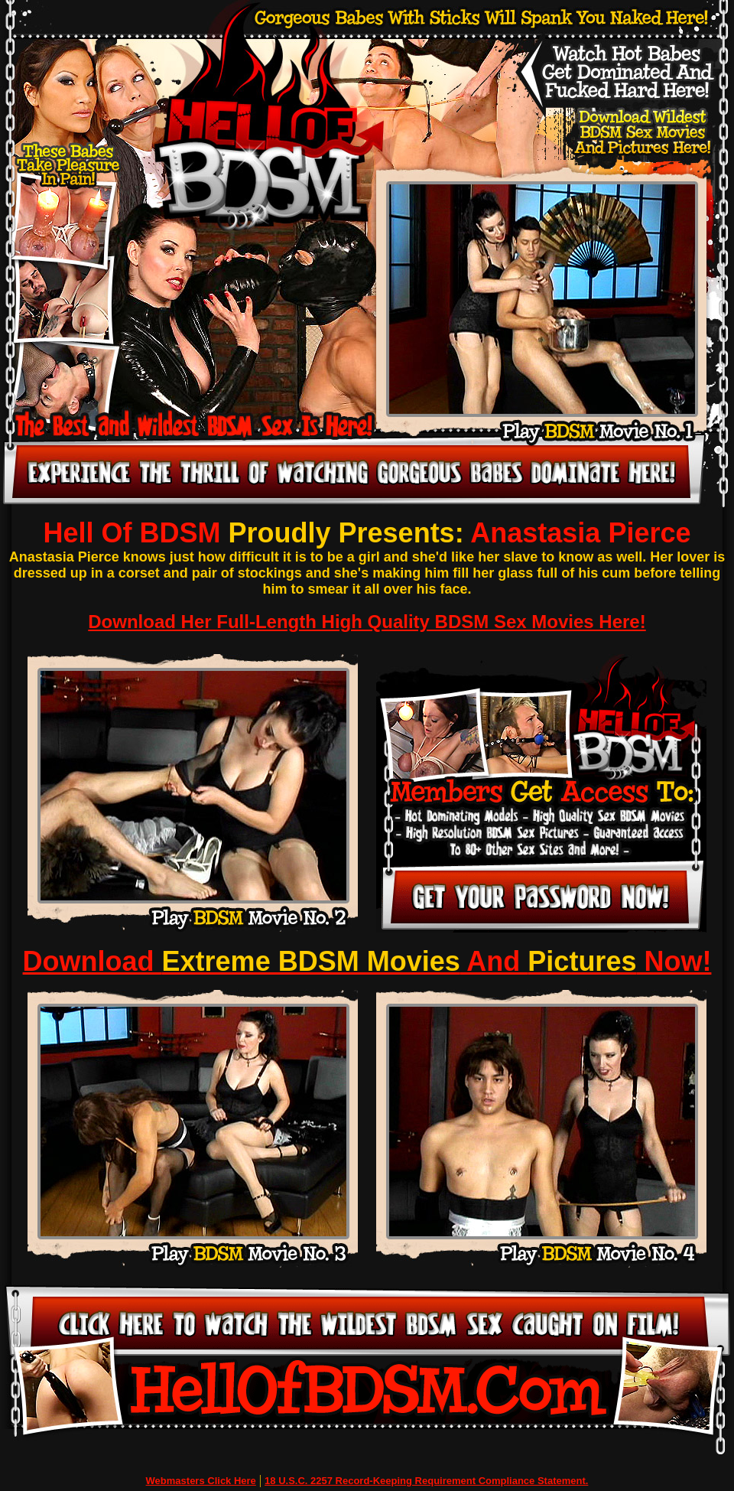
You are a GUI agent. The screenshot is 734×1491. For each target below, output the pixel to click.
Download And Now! (367, 961)
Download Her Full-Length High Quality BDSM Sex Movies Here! (366, 621)
